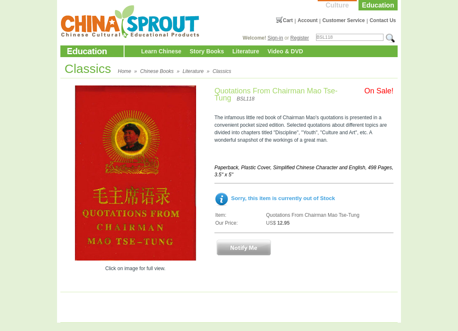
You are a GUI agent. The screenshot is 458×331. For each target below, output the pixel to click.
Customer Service (343, 20)
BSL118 (245, 99)
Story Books (206, 51)
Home (124, 71)
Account (308, 20)
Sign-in (275, 38)
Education (378, 5)
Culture (337, 5)
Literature (245, 51)
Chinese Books (157, 71)
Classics (221, 71)
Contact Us (383, 20)
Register (299, 38)
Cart (288, 20)
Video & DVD (285, 51)
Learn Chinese (161, 51)
